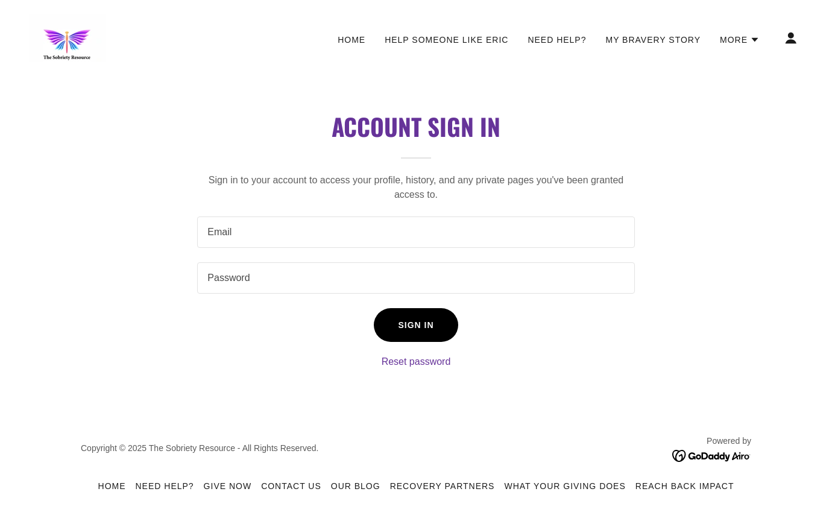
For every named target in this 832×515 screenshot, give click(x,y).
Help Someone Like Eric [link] (446, 40)
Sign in (415, 325)
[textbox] (415, 232)
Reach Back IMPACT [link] (684, 486)
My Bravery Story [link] (653, 40)
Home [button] (112, 486)
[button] (740, 40)
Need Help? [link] (557, 40)
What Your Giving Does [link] (564, 486)
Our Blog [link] (355, 486)
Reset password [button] (416, 361)
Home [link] (351, 40)
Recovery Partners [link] (442, 486)
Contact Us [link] (291, 486)
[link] (67, 37)
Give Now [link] (228, 486)
